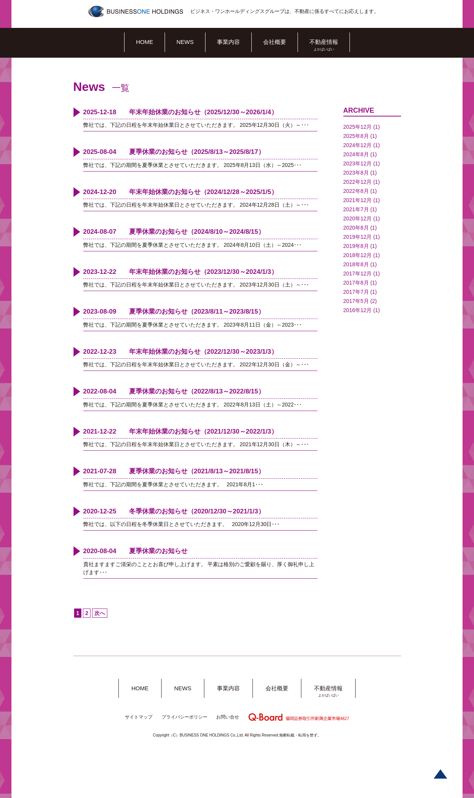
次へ (99, 613)
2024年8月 (356, 154)
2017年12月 (357, 273)
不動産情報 (323, 42)
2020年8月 (356, 228)
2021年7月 (356, 209)
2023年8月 (356, 173)
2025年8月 (356, 136)
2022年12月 (357, 182)
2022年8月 (356, 191)
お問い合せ (227, 717)
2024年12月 (357, 145)
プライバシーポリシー (184, 717)
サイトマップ (138, 717)
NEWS (185, 42)
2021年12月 (357, 200)
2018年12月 (357, 255)
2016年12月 (357, 310)
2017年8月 (356, 283)
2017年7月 (356, 292)
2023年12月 (357, 163)
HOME (144, 42)
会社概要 (274, 42)
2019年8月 (356, 246)
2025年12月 (357, 127)
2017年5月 (356, 301)
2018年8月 (356, 264)
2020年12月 (357, 218)
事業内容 (228, 42)
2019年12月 (357, 237)
